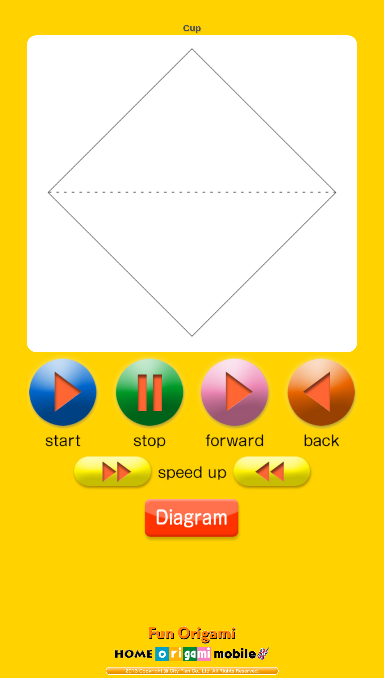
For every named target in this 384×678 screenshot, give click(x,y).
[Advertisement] (192, 7)
